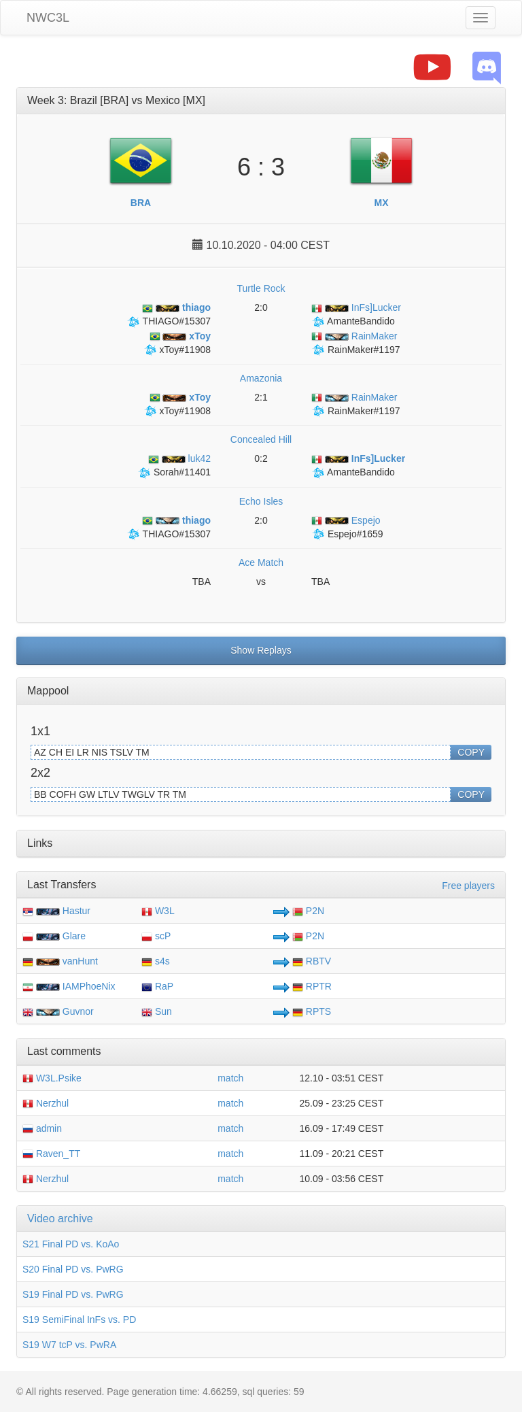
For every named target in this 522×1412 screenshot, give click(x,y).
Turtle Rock (261, 288)
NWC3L (48, 17)
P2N (308, 910)
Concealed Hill (261, 439)
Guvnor (78, 1011)
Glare (74, 935)
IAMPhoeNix (89, 986)
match (230, 1078)
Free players (468, 885)
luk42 (179, 458)
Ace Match (261, 562)
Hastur (76, 910)
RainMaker (354, 336)
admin (42, 1128)
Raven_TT (51, 1153)
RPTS (311, 1011)
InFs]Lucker (356, 307)
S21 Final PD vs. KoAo (70, 1244)
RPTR (312, 986)
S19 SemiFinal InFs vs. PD (79, 1319)
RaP (157, 986)
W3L (158, 910)
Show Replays (261, 650)
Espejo (346, 520)
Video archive (60, 1218)
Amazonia (261, 378)
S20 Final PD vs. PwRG (73, 1269)
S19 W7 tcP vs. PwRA (69, 1344)
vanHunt (80, 961)
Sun (156, 1011)
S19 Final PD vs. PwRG (73, 1294)
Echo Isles (261, 501)
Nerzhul (45, 1103)
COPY (471, 752)
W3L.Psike (52, 1078)
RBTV (311, 961)
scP (156, 935)
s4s (155, 961)
